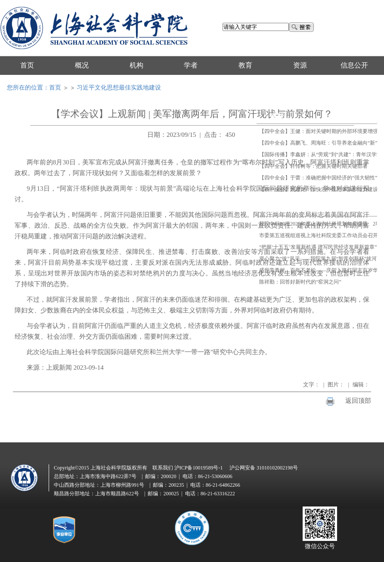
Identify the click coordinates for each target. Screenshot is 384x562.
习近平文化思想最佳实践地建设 (119, 87)
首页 (55, 87)
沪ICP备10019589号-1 (198, 468)
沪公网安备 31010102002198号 (263, 468)
